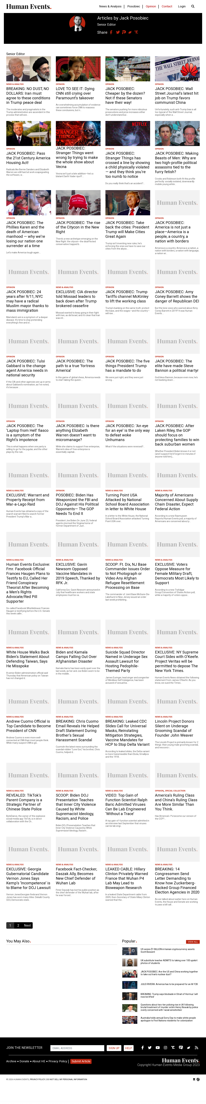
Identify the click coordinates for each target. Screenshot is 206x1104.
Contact (167, 6)
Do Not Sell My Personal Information (67, 1079)
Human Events (28, 6)
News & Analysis (110, 6)
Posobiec (133, 6)
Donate (24, 1061)
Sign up (114, 1048)
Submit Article (81, 1061)
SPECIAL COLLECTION (175, 790)
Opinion (151, 6)
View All (193, 941)
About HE (38, 1061)
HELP (128, 1048)
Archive (11, 1061)
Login (182, 6)
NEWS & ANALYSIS (15, 84)
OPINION (60, 84)
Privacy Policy (57, 1061)
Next (27, 925)
